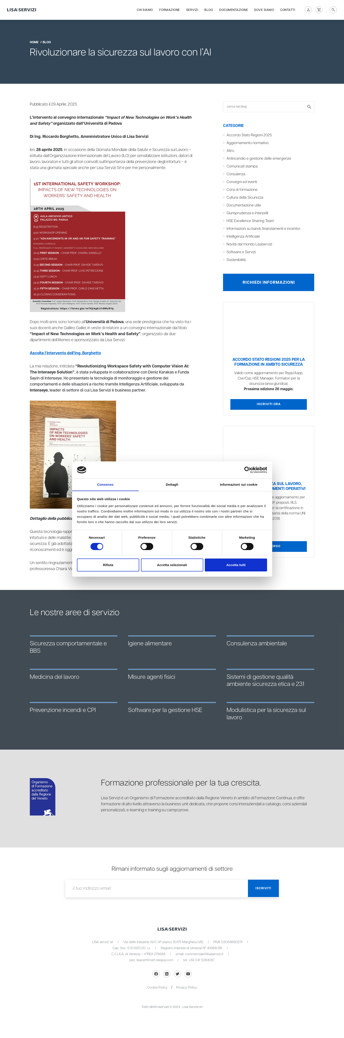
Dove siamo (264, 9)
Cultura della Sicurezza (245, 198)
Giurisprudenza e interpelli (247, 213)
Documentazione (233, 9)
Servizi (192, 9)
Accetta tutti (236, 565)
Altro (230, 151)
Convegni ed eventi (242, 182)
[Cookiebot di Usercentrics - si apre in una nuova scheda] (247, 469)
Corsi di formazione (242, 190)
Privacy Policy (186, 987)
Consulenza (236, 174)
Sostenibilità (236, 260)
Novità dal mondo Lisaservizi (249, 244)
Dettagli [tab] (172, 484)
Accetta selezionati (172, 565)
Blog (208, 9)
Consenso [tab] (105, 484)
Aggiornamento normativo (248, 143)
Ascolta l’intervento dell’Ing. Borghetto (66, 353)
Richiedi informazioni (269, 282)
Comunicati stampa (242, 166)
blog (47, 42)
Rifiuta (108, 565)
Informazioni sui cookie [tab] (238, 484)
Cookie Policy (157, 987)
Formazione (169, 9)
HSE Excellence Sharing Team (251, 221)
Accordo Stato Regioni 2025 (249, 135)
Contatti (287, 9)
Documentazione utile (244, 205)
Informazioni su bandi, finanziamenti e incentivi (264, 229)
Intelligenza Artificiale (243, 237)
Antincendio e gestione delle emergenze (259, 159)
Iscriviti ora (269, 404)
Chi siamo (145, 9)
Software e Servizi (241, 252)
